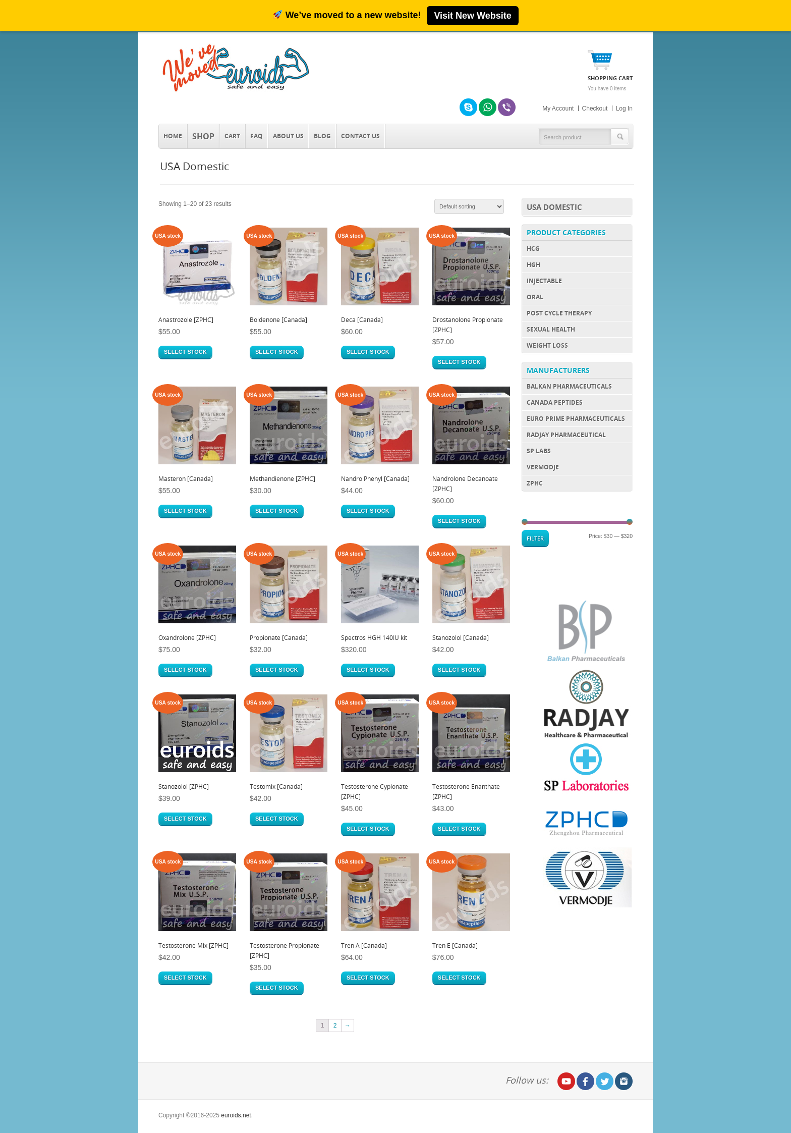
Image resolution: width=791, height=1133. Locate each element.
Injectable (544, 281)
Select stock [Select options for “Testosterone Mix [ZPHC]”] (185, 978)
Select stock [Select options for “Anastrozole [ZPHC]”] (185, 352)
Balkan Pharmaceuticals (569, 386)
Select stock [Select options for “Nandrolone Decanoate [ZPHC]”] (459, 521)
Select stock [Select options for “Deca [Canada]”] (368, 352)
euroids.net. (237, 1115)
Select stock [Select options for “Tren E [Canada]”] (459, 978)
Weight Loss (547, 345)
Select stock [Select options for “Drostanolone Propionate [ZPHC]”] (459, 362)
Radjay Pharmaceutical (566, 434)
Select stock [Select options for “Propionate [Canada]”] (276, 670)
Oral (535, 297)
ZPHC (535, 483)
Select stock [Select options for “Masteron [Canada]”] (185, 511)
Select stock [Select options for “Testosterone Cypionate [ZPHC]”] (368, 829)
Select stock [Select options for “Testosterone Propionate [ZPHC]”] (276, 988)
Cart (232, 136)
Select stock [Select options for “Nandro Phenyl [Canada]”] (368, 511)
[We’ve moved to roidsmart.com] (395, 15)
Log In (624, 108)
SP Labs (539, 451)
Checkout (595, 108)
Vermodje (543, 467)
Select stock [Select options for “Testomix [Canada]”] (276, 819)
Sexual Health (551, 329)
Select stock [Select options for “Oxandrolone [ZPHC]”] (185, 670)
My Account (558, 108)
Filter (535, 538)
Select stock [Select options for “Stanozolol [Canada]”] (459, 670)
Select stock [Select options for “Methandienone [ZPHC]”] (276, 511)
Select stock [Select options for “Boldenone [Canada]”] (276, 352)
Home (172, 136)
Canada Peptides (555, 402)
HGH (533, 264)
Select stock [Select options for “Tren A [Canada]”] (368, 978)
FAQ (256, 136)
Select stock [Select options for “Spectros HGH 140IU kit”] (368, 670)
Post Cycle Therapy (559, 313)
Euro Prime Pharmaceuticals (576, 418)
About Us (288, 136)
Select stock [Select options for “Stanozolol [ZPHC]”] (185, 819)
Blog (322, 136)
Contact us (360, 136)
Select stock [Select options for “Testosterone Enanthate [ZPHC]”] (459, 829)
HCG (533, 248)
